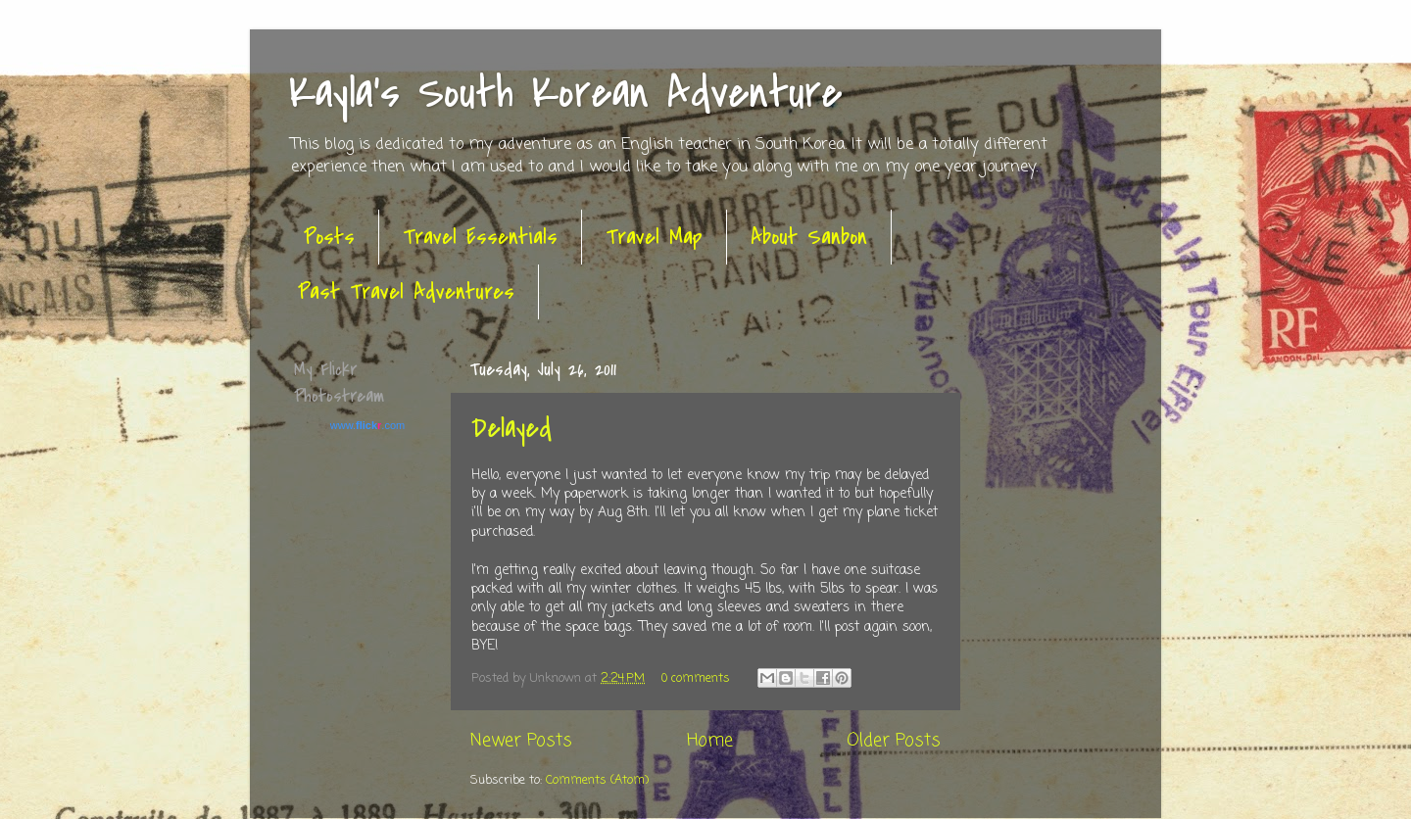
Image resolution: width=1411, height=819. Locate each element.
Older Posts (894, 741)
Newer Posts (521, 741)
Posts (329, 237)
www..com (367, 425)
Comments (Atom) (597, 780)
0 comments (695, 678)
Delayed (511, 428)
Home (710, 741)
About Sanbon (809, 237)
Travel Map (654, 237)
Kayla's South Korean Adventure (566, 92)
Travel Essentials (480, 237)
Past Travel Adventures (406, 292)
